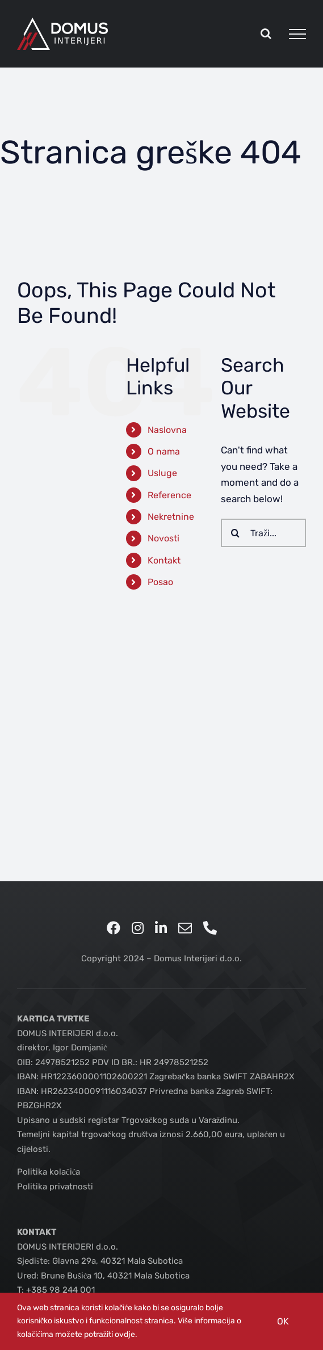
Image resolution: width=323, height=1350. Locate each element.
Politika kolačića (48, 1172)
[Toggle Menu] (297, 34)
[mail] (185, 928)
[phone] (210, 928)
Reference (169, 495)
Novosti (163, 538)
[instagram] (138, 928)
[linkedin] (161, 928)
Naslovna (167, 429)
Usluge (162, 473)
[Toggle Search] (266, 33)
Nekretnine (171, 516)
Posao (160, 582)
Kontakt (164, 560)
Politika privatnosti (55, 1186)
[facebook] (113, 928)
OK (283, 1321)
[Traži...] (263, 533)
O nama (164, 451)
